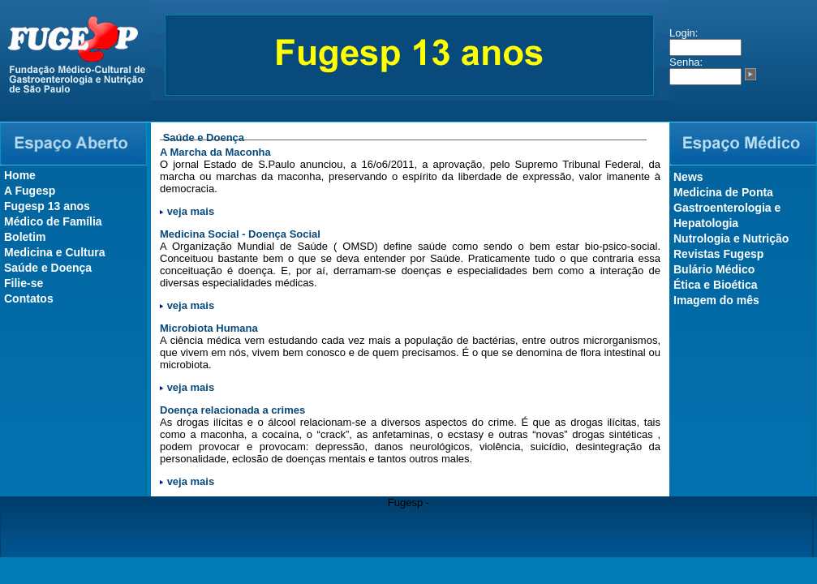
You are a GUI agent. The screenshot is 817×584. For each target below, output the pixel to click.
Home (20, 175)
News (688, 176)
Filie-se (23, 283)
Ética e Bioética (715, 284)
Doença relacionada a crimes (232, 410)
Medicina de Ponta (723, 192)
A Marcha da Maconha (215, 152)
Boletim (24, 236)
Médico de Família (53, 221)
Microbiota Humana (209, 328)
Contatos (29, 298)
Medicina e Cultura (54, 252)
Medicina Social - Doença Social (240, 234)
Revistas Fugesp (718, 253)
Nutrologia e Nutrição (731, 238)
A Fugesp (29, 190)
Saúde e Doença (48, 267)
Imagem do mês (716, 300)
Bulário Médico (714, 269)
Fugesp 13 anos (47, 206)
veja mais (191, 211)
